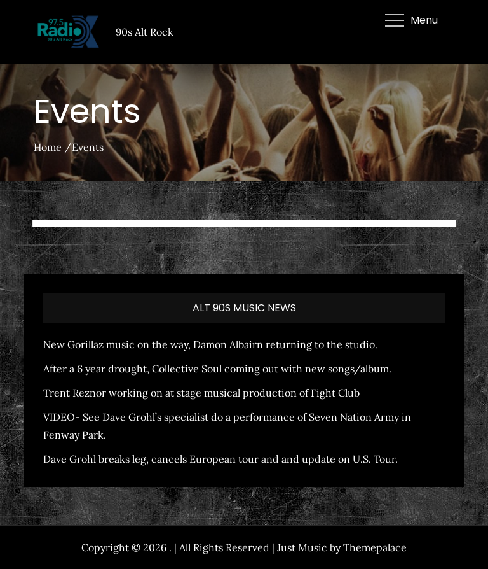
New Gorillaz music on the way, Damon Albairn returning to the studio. (210, 344)
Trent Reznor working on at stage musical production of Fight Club (201, 392)
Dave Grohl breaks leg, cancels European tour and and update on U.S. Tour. (220, 459)
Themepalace (375, 547)
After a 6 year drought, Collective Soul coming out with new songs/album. (217, 368)
